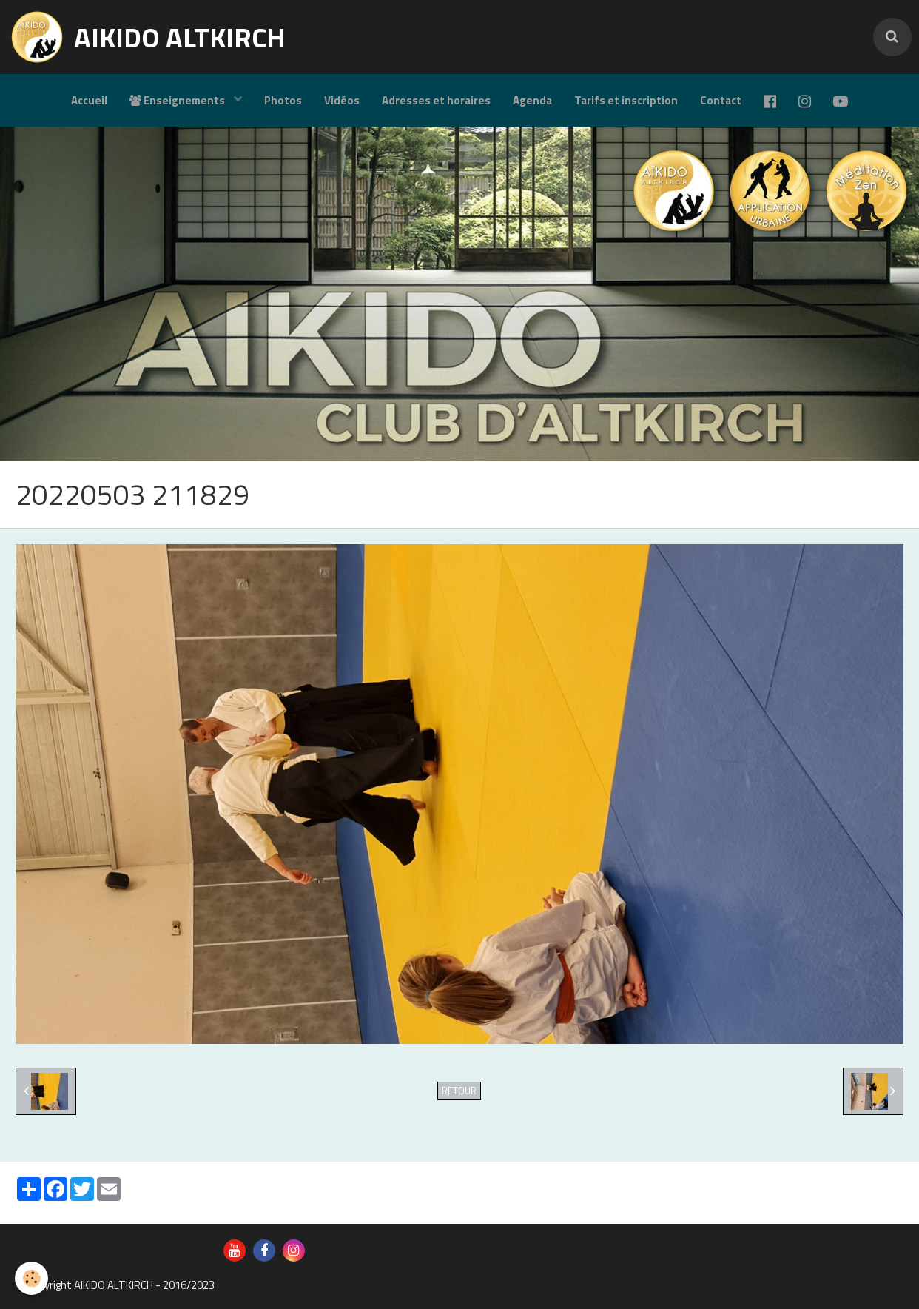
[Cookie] (31, 1278)
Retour (459, 1091)
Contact (720, 100)
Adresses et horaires (436, 100)
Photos (283, 100)
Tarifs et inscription (626, 100)
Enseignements (178, 100)
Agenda (532, 100)
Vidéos (342, 100)
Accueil (89, 100)
